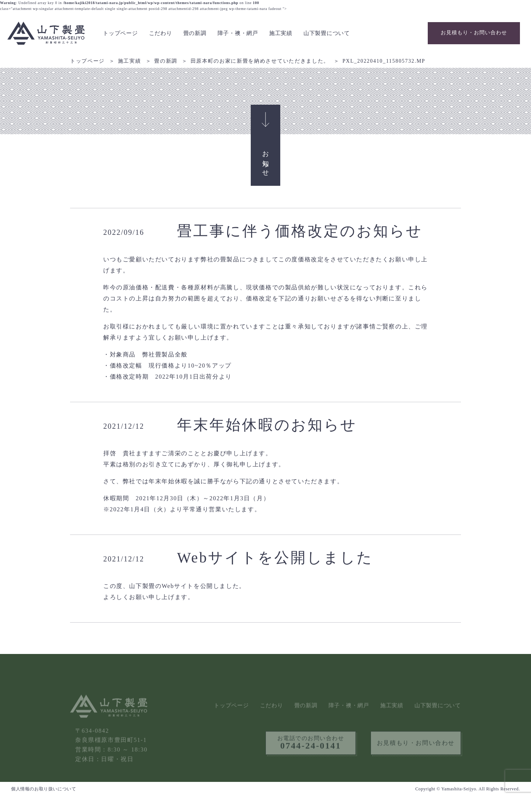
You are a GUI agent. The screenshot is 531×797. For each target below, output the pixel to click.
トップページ (120, 33)
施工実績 (280, 33)
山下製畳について (326, 33)
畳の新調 (194, 33)
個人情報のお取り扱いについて (43, 788)
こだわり (160, 33)
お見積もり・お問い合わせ (474, 32)
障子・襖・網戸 (238, 33)
